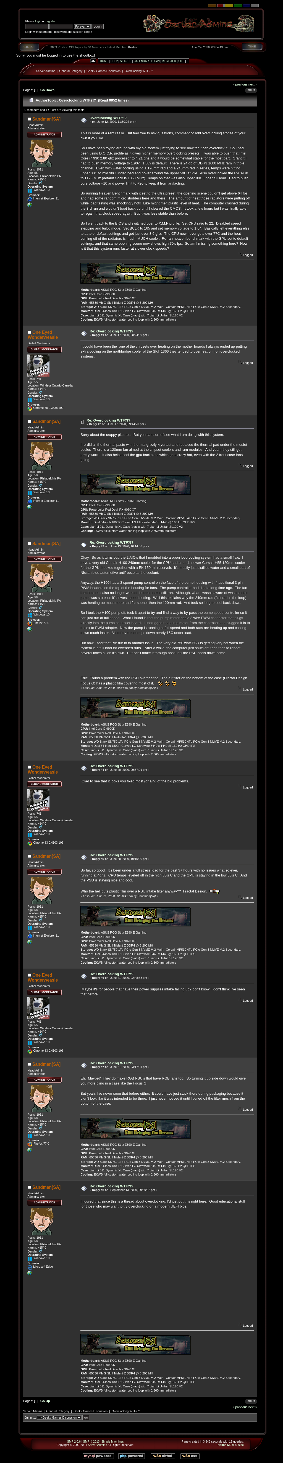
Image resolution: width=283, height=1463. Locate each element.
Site (181, 61)
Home (104, 61)
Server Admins (45, 71)
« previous (240, 84)
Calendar (141, 61)
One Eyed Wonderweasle (43, 335)
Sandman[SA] (46, 119)
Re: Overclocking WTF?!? (111, 331)
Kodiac (133, 47)
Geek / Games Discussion (103, 71)
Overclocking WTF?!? (139, 71)
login (38, 21)
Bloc (241, 1444)
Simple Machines (112, 1441)
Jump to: (30, 1417)
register (50, 21)
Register (169, 61)
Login (155, 61)
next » (252, 84)
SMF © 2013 (91, 1441)
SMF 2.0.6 (74, 1441)
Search (126, 61)
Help (114, 61)
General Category (70, 71)
